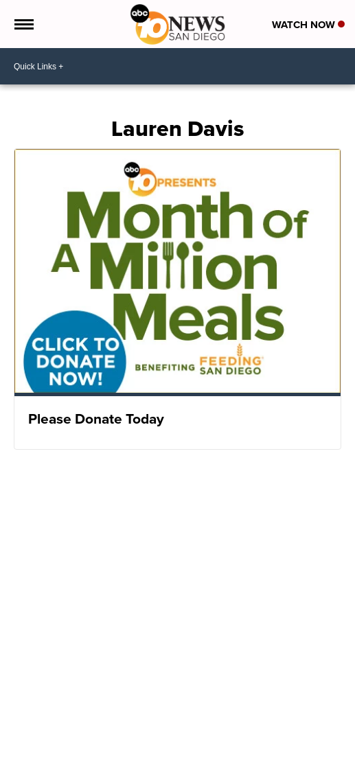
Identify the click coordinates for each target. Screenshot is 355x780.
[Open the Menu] (23, 24)
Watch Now (308, 24)
